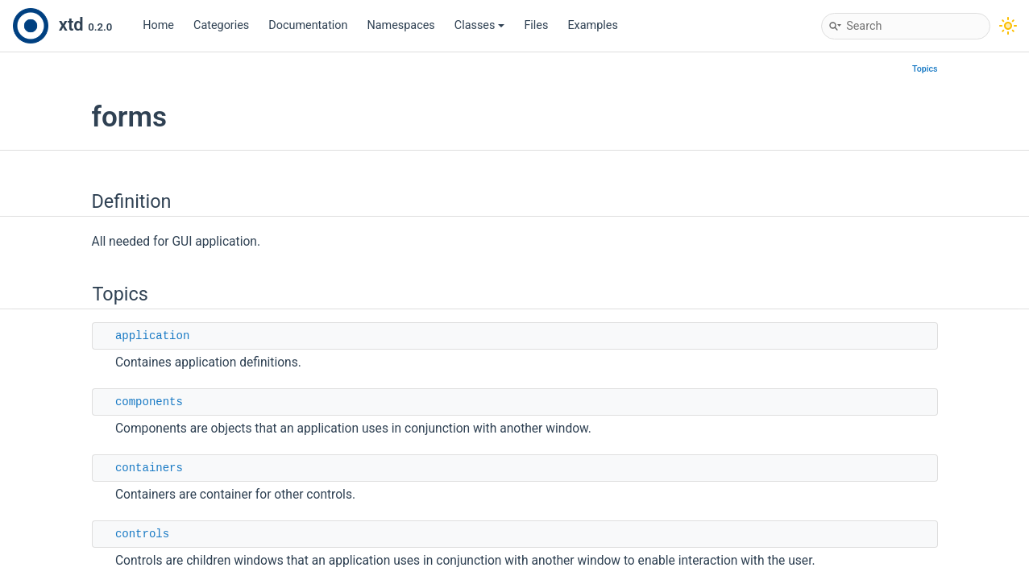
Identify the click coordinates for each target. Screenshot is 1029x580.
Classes (479, 25)
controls (142, 534)
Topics (925, 69)
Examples (592, 25)
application (152, 335)
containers (149, 468)
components (149, 402)
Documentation (307, 25)
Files (536, 25)
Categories (221, 25)
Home (158, 25)
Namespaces (401, 25)
